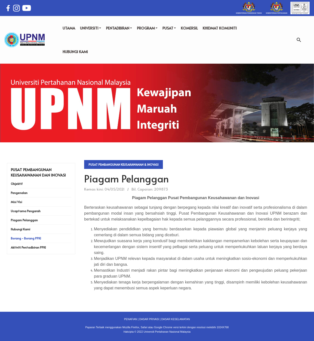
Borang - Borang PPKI (26, 238)
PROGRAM (147, 27)
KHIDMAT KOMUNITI (220, 27)
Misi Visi (16, 202)
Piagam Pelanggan (24, 220)
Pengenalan (19, 193)
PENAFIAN (130, 319)
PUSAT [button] (169, 27)
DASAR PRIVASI (149, 319)
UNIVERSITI (90, 27)
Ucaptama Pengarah (25, 211)
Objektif (17, 184)
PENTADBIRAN (119, 27)
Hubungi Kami (20, 229)
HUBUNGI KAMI (75, 51)
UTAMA (69, 27)
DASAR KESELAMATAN (175, 319)
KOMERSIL (189, 27)
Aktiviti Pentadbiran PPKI (28, 247)
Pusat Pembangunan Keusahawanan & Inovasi (123, 164)
